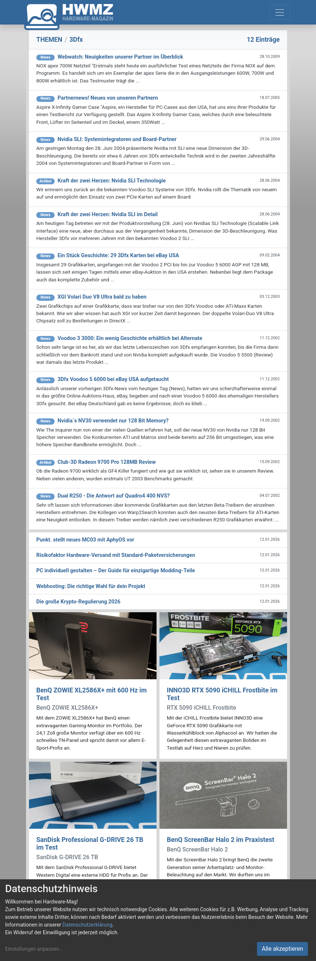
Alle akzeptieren (282, 948)
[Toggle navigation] (279, 12)
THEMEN (49, 39)
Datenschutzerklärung (87, 925)
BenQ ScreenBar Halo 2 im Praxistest (220, 839)
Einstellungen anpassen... (34, 949)
